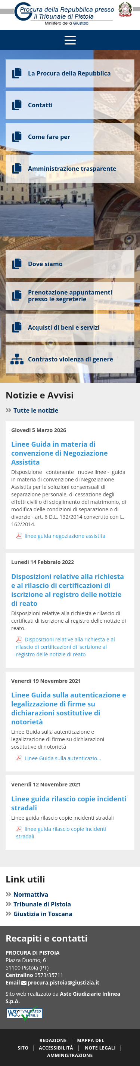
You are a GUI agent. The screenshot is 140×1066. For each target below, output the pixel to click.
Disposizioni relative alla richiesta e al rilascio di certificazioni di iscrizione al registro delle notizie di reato (67, 590)
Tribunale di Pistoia (42, 904)
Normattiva (30, 894)
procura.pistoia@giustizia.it (63, 982)
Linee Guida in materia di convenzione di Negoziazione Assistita (59, 453)
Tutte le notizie (35, 410)
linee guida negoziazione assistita (65, 535)
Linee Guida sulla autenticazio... (63, 758)
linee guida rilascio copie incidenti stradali (61, 832)
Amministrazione (70, 1055)
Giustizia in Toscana (42, 914)
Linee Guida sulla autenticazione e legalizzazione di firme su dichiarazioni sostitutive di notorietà (68, 708)
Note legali (100, 1048)
